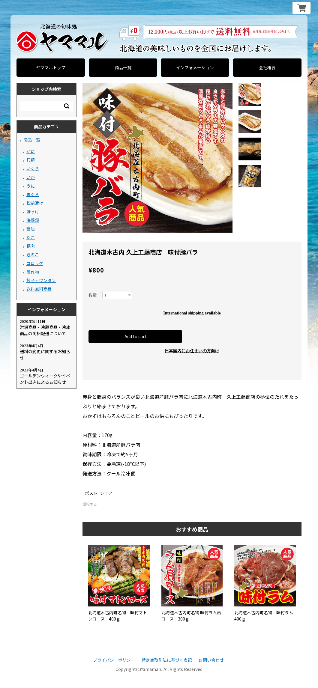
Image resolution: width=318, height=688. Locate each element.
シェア (106, 493)
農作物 (32, 272)
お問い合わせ (211, 660)
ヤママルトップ (50, 67)
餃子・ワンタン (41, 280)
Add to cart (137, 337)
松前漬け (34, 203)
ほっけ (32, 212)
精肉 (30, 246)
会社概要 (267, 67)
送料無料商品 (39, 289)
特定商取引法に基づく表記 (167, 660)
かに (30, 151)
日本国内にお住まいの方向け (192, 351)
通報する (89, 504)
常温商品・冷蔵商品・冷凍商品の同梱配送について (45, 330)
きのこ (32, 255)
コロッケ (34, 263)
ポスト (91, 493)
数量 (92, 295)
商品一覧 (123, 67)
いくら (32, 168)
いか (30, 177)
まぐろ (32, 194)
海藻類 (32, 220)
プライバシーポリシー (114, 660)
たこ (30, 237)
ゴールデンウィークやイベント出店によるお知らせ (45, 379)
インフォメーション (195, 67)
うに (30, 186)
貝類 (30, 160)
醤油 (30, 229)
